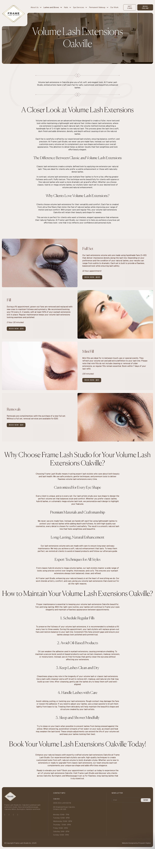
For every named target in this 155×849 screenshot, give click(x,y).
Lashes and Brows (51, 7)
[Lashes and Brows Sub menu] (61, 7)
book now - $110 (16, 329)
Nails (66, 7)
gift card (129, 7)
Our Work (114, 7)
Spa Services (78, 7)
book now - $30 (16, 425)
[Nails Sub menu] (70, 7)
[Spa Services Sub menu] (86, 7)
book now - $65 (91, 380)
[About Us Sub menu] (41, 7)
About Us (35, 7)
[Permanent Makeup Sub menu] (107, 7)
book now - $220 (92, 277)
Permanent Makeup (97, 7)
